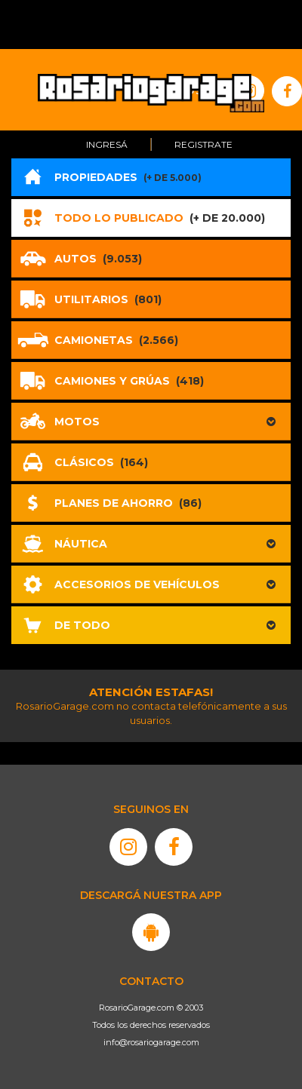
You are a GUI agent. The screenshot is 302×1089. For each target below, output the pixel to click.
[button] (151, 421)
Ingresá (107, 144)
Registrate (203, 144)
